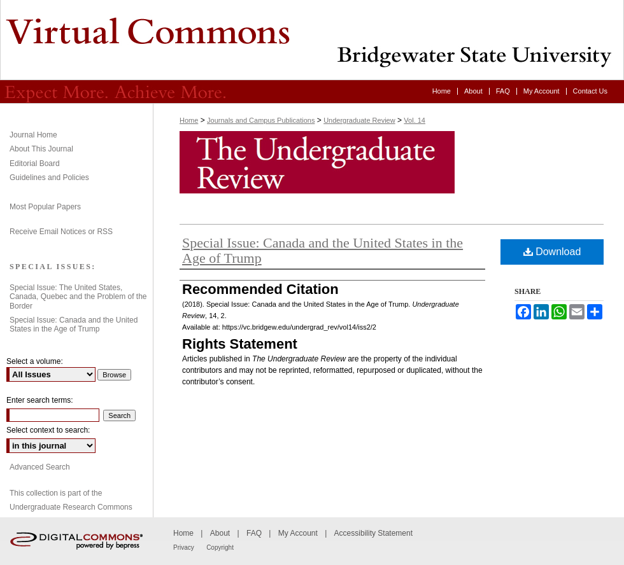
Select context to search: (48, 430)
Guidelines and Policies (49, 177)
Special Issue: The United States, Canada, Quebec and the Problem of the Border (78, 296)
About (220, 533)
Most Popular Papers (45, 206)
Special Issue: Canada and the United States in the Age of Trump (322, 250)
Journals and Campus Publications (261, 120)
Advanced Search (40, 467)
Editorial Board (35, 163)
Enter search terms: (39, 400)
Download (552, 251)
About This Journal (41, 148)
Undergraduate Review (312, 40)
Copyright (220, 547)
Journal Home (33, 134)
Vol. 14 (414, 120)
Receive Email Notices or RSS (61, 231)
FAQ (254, 533)
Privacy (183, 547)
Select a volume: (34, 361)
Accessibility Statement (373, 533)
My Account (298, 533)
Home (189, 120)
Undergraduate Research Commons (71, 507)
